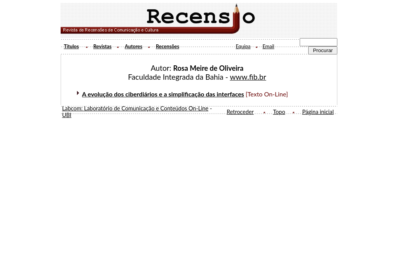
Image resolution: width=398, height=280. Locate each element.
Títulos (71, 46)
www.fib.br (248, 76)
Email (268, 46)
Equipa (243, 46)
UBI (67, 115)
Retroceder (240, 111)
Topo (279, 111)
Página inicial (317, 111)
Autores (133, 46)
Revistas (102, 46)
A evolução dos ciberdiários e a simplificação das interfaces (163, 94)
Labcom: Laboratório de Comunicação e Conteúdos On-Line (135, 108)
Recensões (167, 46)
